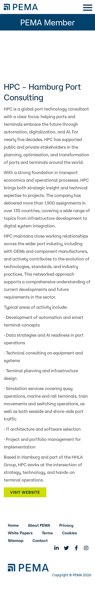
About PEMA (39, 525)
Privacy (66, 525)
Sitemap (15, 540)
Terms (47, 533)
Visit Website (25, 492)
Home (13, 525)
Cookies (69, 533)
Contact (40, 540)
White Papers (20, 533)
